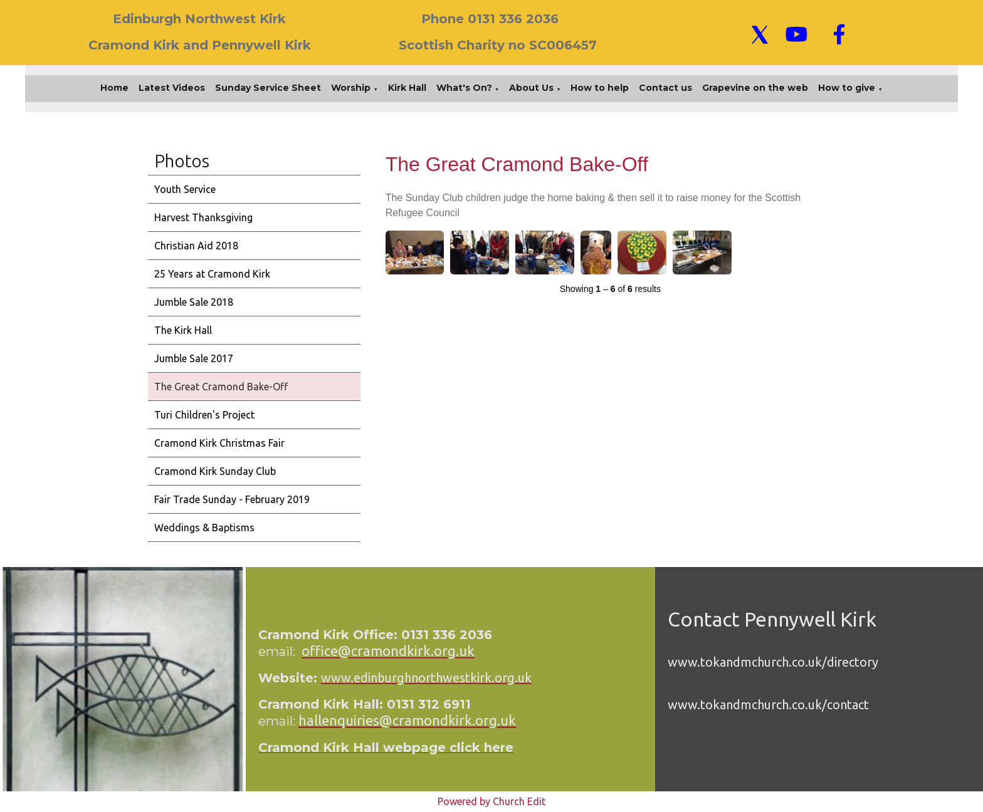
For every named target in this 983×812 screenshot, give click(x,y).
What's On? (464, 87)
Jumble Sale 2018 (193, 302)
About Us (531, 87)
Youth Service (185, 189)
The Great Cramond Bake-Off (221, 386)
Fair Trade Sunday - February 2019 (232, 499)
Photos (181, 160)
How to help (599, 87)
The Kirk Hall (183, 330)
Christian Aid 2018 (196, 245)
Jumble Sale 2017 (193, 358)
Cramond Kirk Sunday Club (215, 471)
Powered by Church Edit (491, 801)
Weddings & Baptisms (204, 527)
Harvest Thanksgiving (203, 217)
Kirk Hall (407, 87)
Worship (351, 87)
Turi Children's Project (204, 414)
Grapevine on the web (755, 87)
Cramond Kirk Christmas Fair (219, 443)
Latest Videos (172, 87)
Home (114, 87)
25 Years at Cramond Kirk (212, 273)
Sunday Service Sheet (268, 87)
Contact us (665, 87)
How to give (846, 87)
